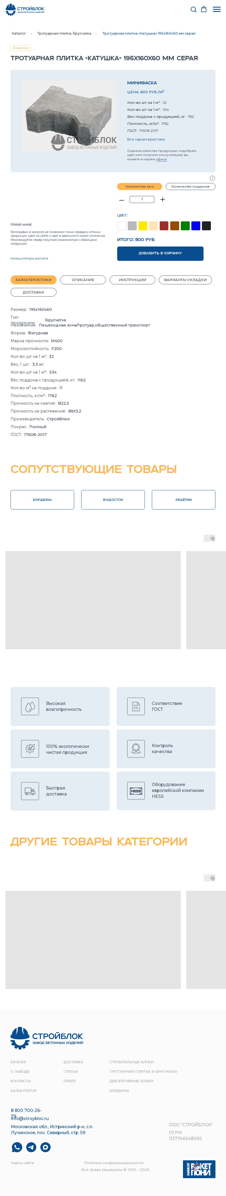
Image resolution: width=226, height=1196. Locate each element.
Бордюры (119, 1091)
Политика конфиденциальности (113, 1163)
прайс (70, 1081)
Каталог (19, 33)
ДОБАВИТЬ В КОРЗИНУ (160, 253)
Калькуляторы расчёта (29, 258)
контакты (21, 1081)
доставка (73, 1062)
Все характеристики (146, 139)
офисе (161, 159)
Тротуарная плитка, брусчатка (64, 33)
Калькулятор (24, 1091)
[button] (193, 9)
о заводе (20, 1072)
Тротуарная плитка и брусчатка (143, 1072)
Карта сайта (22, 1163)
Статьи (71, 1072)
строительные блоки (132, 1062)
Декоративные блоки (131, 1081)
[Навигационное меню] (217, 9)
